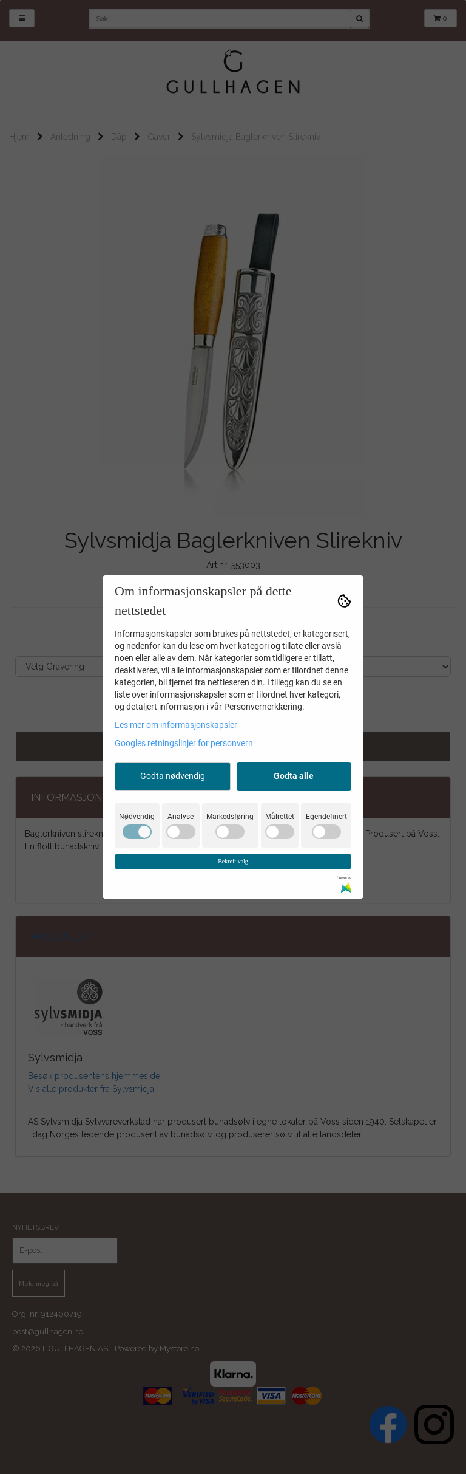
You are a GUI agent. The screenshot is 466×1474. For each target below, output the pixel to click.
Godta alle (294, 776)
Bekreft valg (233, 861)
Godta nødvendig (172, 776)
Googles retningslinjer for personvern (184, 743)
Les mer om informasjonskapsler (176, 725)
